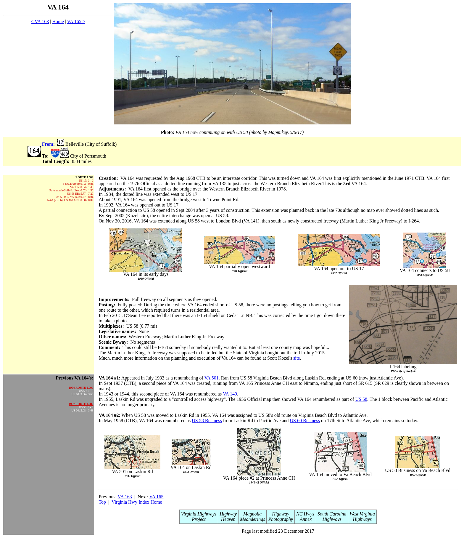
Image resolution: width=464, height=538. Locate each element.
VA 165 (156, 496)
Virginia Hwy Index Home (137, 502)
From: (48, 144)
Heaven (228, 519)
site (296, 358)
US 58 (361, 399)
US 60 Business (305, 420)
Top (102, 502)
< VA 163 (40, 21)
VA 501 (211, 377)
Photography (280, 519)
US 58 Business (207, 420)
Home (58, 21)
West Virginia (362, 513)
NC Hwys (305, 513)
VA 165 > (76, 21)
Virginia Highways (199, 513)
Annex (305, 519)
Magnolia (252, 513)
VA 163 (125, 496)
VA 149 (230, 393)
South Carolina (332, 513)
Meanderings (252, 519)
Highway (228, 513)
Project (199, 519)
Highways (332, 519)
